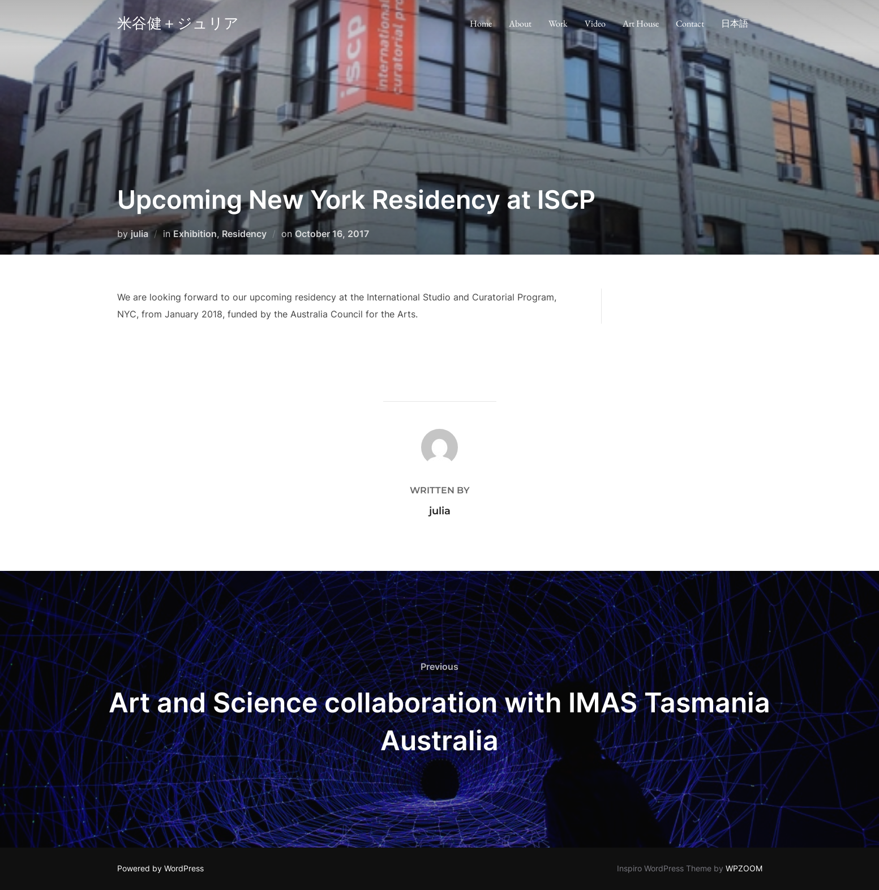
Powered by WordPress (160, 868)
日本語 (734, 26)
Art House (641, 26)
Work (558, 26)
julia (139, 233)
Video (595, 26)
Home (481, 26)
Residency (244, 233)
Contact (690, 26)
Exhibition (195, 233)
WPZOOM (744, 868)
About (520, 26)
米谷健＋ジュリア (190, 25)
